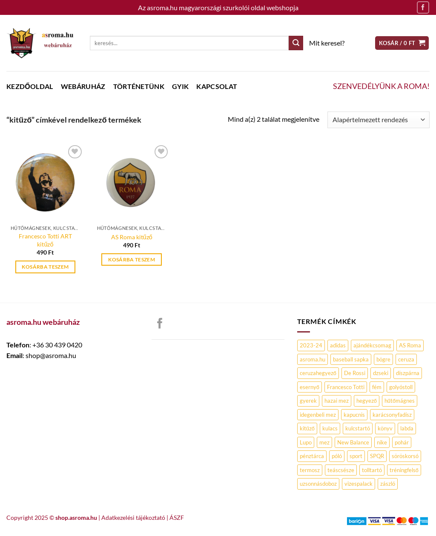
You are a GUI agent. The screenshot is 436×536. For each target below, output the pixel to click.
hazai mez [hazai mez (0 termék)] (336, 400)
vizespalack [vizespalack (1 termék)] (358, 483)
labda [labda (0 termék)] (406, 428)
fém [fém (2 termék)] (377, 387)
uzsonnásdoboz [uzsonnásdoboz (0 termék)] (318, 483)
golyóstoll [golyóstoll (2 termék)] (401, 387)
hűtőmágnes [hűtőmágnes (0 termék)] (399, 400)
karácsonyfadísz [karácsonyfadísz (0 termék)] (392, 414)
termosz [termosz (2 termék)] (310, 470)
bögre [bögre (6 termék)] (383, 359)
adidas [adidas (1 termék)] (338, 345)
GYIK (180, 86)
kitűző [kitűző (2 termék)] (307, 428)
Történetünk (139, 86)
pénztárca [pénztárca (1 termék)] (312, 456)
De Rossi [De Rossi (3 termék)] (354, 373)
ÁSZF (176, 517)
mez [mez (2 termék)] (324, 442)
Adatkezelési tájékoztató (133, 517)
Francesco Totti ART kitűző (45, 240)
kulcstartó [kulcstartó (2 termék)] (357, 428)
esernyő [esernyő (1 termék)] (309, 387)
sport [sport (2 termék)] (356, 456)
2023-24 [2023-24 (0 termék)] (311, 345)
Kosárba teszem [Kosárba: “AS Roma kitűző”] (131, 259)
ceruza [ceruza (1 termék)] (406, 359)
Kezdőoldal (29, 86)
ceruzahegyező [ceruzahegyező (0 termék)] (318, 373)
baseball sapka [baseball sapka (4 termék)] (351, 359)
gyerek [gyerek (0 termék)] (308, 400)
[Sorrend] (378, 120)
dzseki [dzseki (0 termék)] (380, 373)
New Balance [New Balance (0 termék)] (353, 442)
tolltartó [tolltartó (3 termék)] (372, 470)
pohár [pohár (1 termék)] (402, 442)
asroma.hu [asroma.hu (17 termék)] (312, 359)
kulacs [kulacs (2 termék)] (330, 428)
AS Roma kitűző (131, 237)
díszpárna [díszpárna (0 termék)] (407, 373)
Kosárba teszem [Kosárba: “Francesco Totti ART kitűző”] (45, 266)
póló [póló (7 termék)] (337, 456)
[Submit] (296, 43)
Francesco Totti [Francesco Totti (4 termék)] (345, 387)
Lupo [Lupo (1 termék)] (306, 442)
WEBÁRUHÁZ (83, 86)
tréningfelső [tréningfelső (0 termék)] (404, 470)
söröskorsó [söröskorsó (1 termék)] (405, 456)
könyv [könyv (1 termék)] (385, 428)
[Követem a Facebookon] (423, 7)
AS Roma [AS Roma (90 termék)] (410, 345)
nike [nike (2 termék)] (382, 442)
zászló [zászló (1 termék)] (387, 483)
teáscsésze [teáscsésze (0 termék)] (340, 470)
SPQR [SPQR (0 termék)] (377, 456)
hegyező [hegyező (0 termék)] (366, 400)
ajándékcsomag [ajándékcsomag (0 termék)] (372, 345)
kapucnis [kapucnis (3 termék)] (354, 414)
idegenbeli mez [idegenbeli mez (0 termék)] (318, 414)
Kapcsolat (216, 86)
